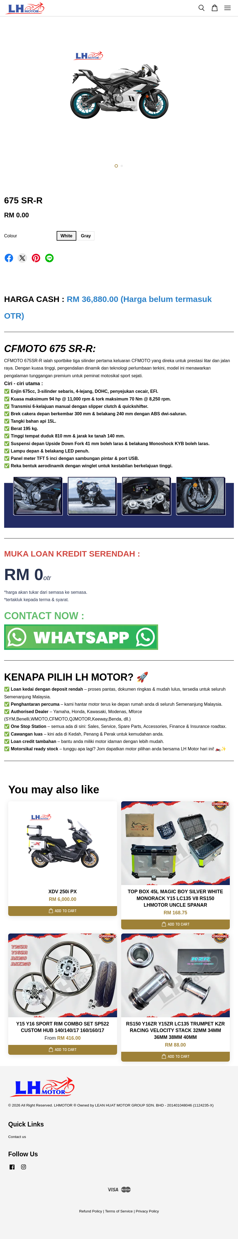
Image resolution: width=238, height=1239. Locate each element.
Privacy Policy (147, 1211)
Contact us (17, 1137)
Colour (10, 236)
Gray (86, 236)
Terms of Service (119, 1211)
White (66, 236)
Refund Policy (90, 1211)
